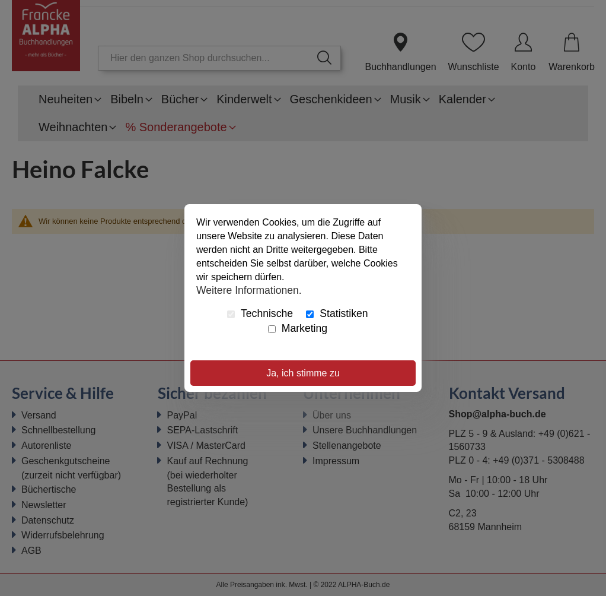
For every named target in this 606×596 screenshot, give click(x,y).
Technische (260, 313)
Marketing (297, 328)
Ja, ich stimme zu (303, 373)
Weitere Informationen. (249, 290)
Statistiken (337, 313)
